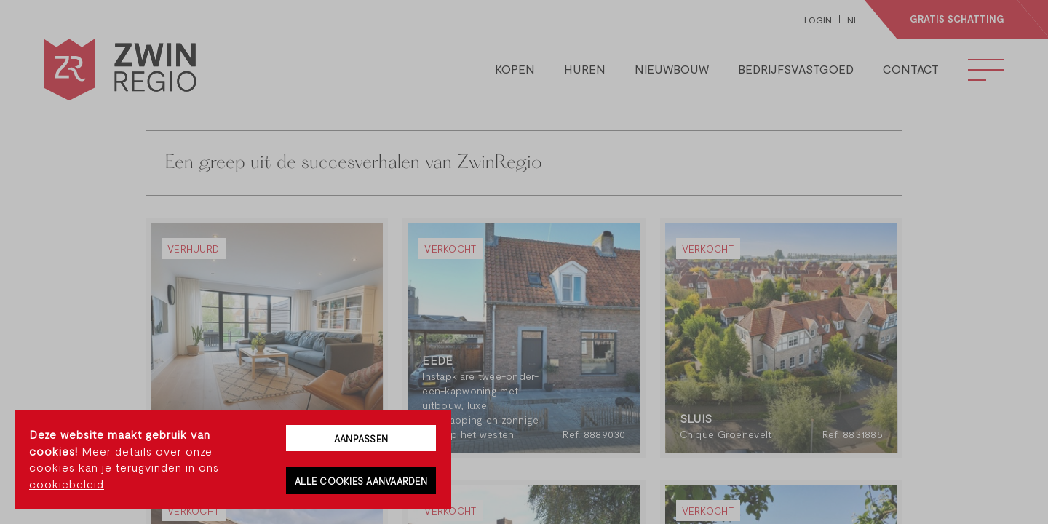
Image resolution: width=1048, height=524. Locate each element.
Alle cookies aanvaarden (361, 481)
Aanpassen (361, 439)
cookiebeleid (66, 484)
